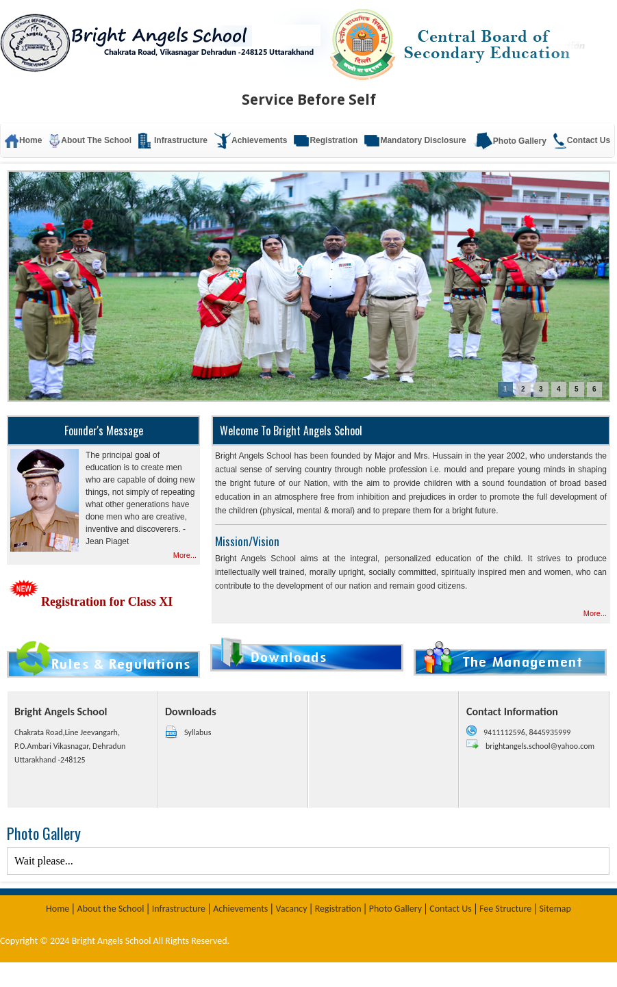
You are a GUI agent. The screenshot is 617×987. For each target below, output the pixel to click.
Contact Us (581, 141)
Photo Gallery (509, 141)
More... (185, 555)
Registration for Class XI (90, 601)
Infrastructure (178, 908)
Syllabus (197, 732)
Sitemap (555, 908)
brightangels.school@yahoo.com (540, 746)
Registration (325, 140)
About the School (110, 908)
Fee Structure (505, 908)
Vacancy (291, 908)
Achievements (240, 908)
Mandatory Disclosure (415, 140)
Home (57, 908)
